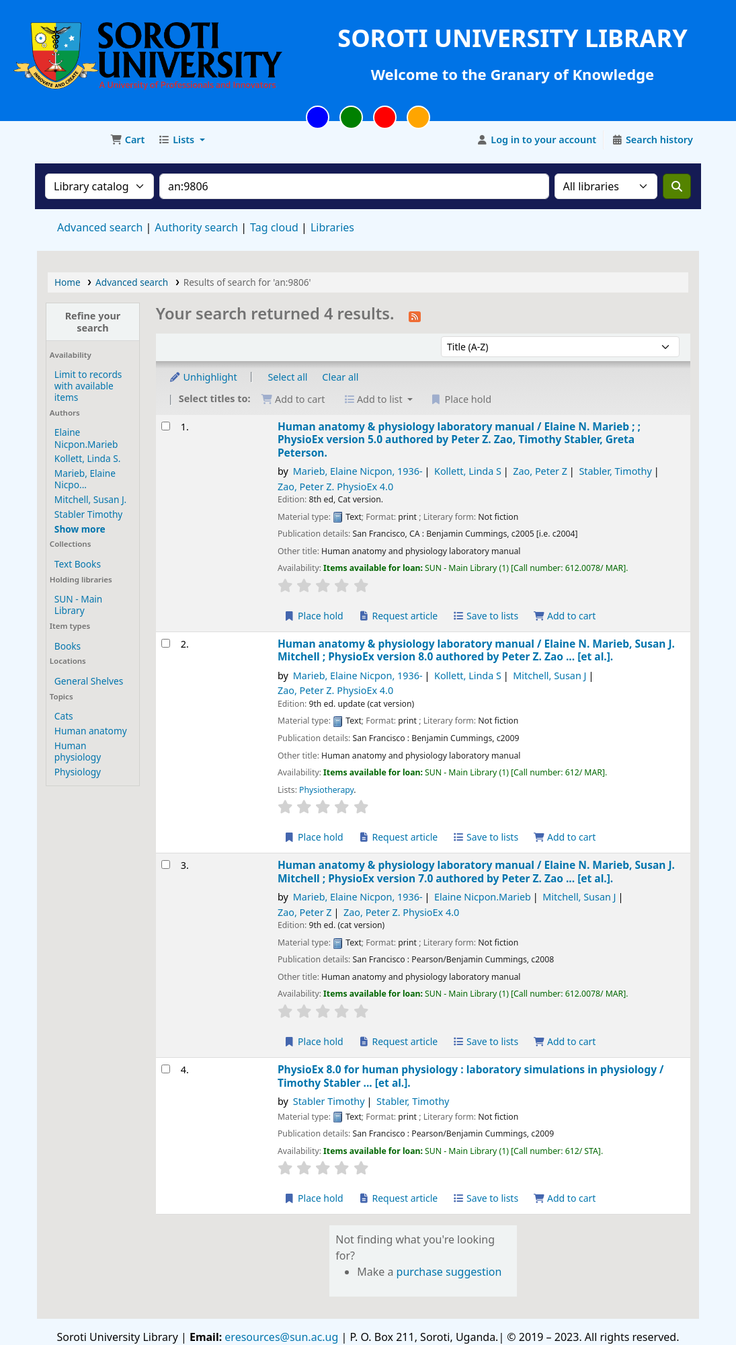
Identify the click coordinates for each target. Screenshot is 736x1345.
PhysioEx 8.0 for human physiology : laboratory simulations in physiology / (471, 1076)
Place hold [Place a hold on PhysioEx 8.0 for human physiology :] (313, 1198)
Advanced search (99, 227)
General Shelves (88, 681)
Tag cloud (274, 227)
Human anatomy (90, 730)
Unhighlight (203, 377)
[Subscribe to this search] (415, 315)
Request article (398, 615)
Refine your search (93, 321)
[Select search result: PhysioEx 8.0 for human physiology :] (165, 1069)
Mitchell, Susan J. (90, 499)
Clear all (340, 377)
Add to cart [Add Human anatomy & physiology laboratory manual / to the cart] (564, 615)
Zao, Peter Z (540, 471)
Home (67, 282)
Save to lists (485, 615)
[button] (127, 140)
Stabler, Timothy (615, 471)
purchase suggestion (449, 1271)
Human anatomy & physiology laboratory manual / (459, 439)
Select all (287, 377)
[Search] (677, 186)
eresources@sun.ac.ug (280, 1337)
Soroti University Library (71, 139)
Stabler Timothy (88, 514)
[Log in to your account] (536, 140)
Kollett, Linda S (467, 471)
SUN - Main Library (78, 604)
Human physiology (77, 751)
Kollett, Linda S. (87, 458)
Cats (63, 715)
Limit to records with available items (88, 386)
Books (67, 646)
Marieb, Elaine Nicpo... (85, 479)
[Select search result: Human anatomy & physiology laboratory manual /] (165, 426)
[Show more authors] (80, 529)
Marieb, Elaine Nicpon (358, 471)
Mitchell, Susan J (549, 675)
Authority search (196, 227)
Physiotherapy (326, 790)
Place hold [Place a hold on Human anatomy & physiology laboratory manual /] (313, 615)
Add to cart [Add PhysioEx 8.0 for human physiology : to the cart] (564, 1198)
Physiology (77, 771)
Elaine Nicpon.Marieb (86, 438)
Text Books (77, 564)
